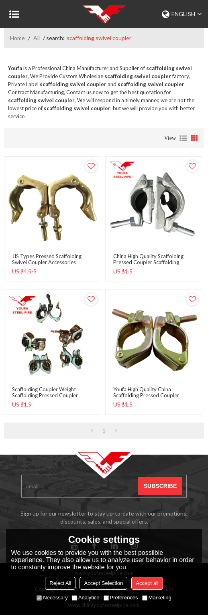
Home (17, 37)
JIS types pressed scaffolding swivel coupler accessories (47, 259)
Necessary (52, 598)
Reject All (60, 583)
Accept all (147, 583)
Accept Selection (103, 583)
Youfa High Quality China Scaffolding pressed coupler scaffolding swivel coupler (146, 395)
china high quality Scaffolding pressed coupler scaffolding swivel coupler (148, 262)
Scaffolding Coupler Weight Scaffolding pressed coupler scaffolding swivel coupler (45, 395)
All (36, 37)
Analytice (86, 598)
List (183, 138)
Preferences (121, 598)
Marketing (156, 598)
